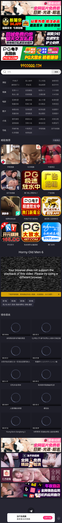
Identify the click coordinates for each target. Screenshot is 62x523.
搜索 (56, 72)
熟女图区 (42, 113)
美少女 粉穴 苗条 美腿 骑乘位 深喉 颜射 (17, 304)
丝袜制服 (28, 94)
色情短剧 (28, 132)
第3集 (22, 301)
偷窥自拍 (15, 109)
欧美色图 (42, 109)
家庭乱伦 (28, 119)
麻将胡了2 (15, 85)
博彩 (4, 82)
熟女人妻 (15, 94)
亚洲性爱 (15, 100)
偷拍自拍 (28, 100)
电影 (4, 101)
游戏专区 (55, 81)
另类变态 (55, 104)
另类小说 (28, 123)
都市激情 (15, 119)
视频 (4, 92)
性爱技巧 (55, 123)
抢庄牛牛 (55, 85)
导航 (4, 130)
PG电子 (15, 81)
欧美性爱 (55, 100)
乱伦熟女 (42, 104)
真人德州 (28, 81)
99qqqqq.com (31, 65)
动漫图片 (55, 109)
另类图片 (55, 113)
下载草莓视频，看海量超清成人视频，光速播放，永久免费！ (34, 294)
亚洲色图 (28, 109)
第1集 (5, 301)
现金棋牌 (42, 85)
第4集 (31, 301)
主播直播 (42, 94)
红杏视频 (15, 132)
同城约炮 (15, 128)
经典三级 (28, 104)
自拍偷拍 (28, 90)
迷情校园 (15, 123)
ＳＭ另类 (55, 94)
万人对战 (42, 81)
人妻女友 (42, 119)
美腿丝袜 (15, 113)
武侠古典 (55, 119)
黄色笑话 (42, 123)
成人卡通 (42, 100)
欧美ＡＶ (42, 90)
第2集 (13, 301)
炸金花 (28, 85)
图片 (4, 111)
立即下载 (47, 518)
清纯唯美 (28, 113)
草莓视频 (42, 128)
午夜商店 (28, 128)
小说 (4, 120)
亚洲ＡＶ (15, 90)
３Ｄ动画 (55, 90)
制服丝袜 (15, 104)
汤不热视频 (55, 128)
